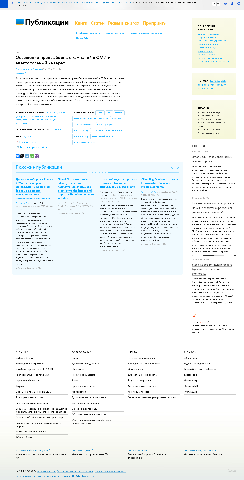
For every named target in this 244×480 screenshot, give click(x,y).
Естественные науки (211, 115)
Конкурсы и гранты (138, 391)
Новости (198, 146)
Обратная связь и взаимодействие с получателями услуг (91, 421)
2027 (212, 80)
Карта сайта (88, 475)
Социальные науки (210, 129)
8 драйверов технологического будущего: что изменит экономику (212, 268)
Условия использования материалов (75, 470)
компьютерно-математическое (206, 52)
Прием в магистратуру (84, 386)
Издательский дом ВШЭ (197, 363)
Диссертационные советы (142, 374)
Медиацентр (191, 380)
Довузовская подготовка (85, 363)
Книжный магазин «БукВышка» (200, 369)
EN (218, 4)
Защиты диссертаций (139, 380)
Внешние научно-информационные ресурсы (152, 397)
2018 (206, 88)
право (201, 61)
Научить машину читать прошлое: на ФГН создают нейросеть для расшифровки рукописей (213, 207)
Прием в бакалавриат (83, 374)
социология (211, 61)
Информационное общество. (29, 69)
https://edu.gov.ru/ (82, 450)
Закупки (20, 386)
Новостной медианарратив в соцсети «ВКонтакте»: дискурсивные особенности (118, 183)
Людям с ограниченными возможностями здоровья (38, 424)
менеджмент (217, 57)
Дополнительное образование (89, 397)
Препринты (155, 23)
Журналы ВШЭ (192, 386)
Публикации (47, 22)
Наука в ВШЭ (82, 38)
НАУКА (132, 352)
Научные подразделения (141, 357)
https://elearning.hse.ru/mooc (200, 450)
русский (28, 136)
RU (214, 4)
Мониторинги (135, 369)
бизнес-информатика (208, 33)
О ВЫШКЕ (22, 352)
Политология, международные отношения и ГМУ (36, 118)
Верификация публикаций (88, 33)
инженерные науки (207, 47)
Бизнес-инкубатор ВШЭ (85, 408)
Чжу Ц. (61, 203)
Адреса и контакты (46, 470)
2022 (212, 85)
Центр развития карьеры (85, 402)
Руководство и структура (30, 363)
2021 (217, 85)
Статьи (98, 23)
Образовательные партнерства (89, 414)
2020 (223, 85)
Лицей (75, 357)
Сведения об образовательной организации (40, 417)
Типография (190, 374)
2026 (217, 80)
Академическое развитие (142, 386)
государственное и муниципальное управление (212, 39)
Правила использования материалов (146, 33)
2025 (223, 80)
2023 (206, 85)
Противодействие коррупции (32, 402)
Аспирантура (79, 391)
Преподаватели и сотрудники (32, 374)
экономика (223, 61)
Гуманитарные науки (211, 112)
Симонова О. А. (148, 192)
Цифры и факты (24, 357)
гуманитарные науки (208, 44)
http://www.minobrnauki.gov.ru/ (33, 450)
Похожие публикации (39, 167)
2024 (200, 85)
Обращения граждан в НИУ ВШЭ (33, 391)
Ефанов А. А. (21, 72)
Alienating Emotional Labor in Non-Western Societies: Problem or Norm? (159, 183)
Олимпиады (78, 369)
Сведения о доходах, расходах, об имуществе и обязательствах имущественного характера (41, 410)
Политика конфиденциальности (110, 470)
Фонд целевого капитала (29, 397)
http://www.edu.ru (138, 450)
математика (204, 57)
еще (212, 88)
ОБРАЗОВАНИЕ (81, 352)
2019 (200, 88)
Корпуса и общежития (28, 380)
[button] (89, 172)
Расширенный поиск (114, 33)
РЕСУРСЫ (190, 352)
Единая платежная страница (31, 431)
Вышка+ (76, 380)
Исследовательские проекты (144, 363)
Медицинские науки (211, 119)
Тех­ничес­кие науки (210, 132)
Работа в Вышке (24, 437)
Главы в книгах (123, 23)
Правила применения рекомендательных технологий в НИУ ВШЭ (48, 475)
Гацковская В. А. (23, 203)
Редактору (232, 470)
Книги (81, 23)
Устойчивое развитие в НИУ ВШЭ (34, 369)
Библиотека (190, 357)
